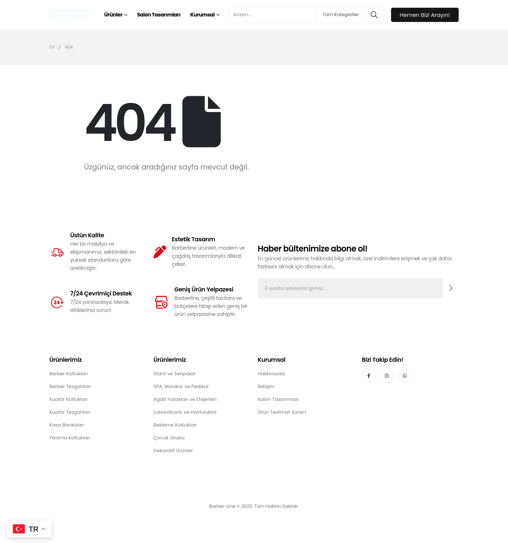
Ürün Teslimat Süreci (282, 412)
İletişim (266, 386)
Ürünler (113, 14)
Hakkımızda (271, 373)
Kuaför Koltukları (68, 399)
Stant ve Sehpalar (174, 373)
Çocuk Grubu (169, 437)
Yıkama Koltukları (69, 437)
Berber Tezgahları (70, 386)
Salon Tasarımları (159, 14)
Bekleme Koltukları (175, 424)
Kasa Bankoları (66, 424)
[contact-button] (451, 288)
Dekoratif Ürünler (173, 450)
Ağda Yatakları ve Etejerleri (184, 399)
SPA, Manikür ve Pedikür (181, 386)
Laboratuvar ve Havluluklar (185, 412)
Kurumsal (202, 14)
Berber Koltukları (68, 373)
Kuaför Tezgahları (70, 412)
